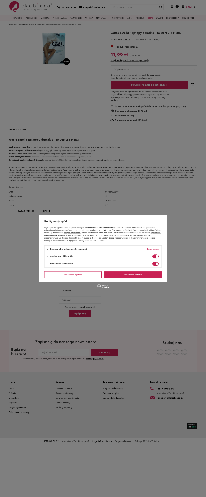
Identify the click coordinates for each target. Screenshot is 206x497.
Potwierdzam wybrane (73, 274)
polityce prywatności (72, 233)
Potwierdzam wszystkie (133, 274)
